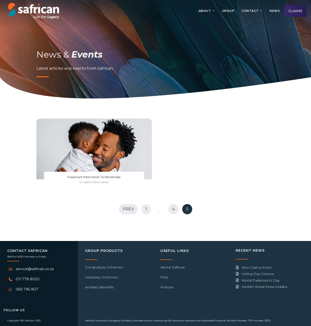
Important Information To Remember (94, 177)
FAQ (164, 277)
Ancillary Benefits (99, 287)
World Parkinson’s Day (260, 280)
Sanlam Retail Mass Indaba (264, 286)
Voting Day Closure (258, 274)
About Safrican (172, 267)
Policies (166, 287)
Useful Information (96, 182)
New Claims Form (257, 267)
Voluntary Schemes (101, 277)
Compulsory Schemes (104, 267)
